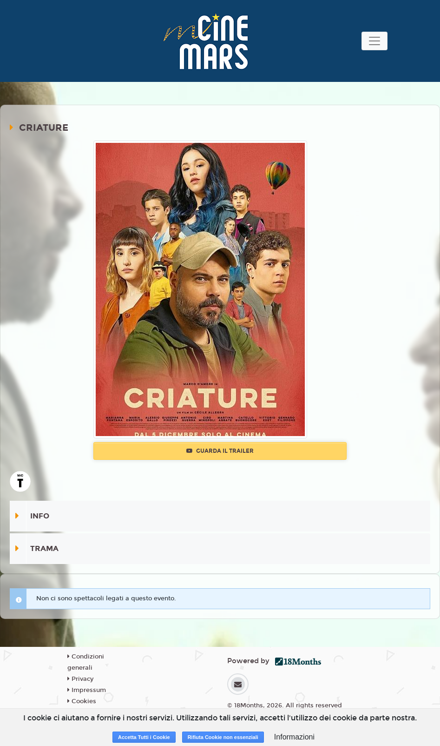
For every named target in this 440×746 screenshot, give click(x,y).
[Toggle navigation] (374, 41)
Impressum (86, 690)
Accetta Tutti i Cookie (144, 737)
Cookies (81, 701)
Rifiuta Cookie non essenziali (223, 737)
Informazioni (294, 737)
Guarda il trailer (220, 451)
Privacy (80, 679)
